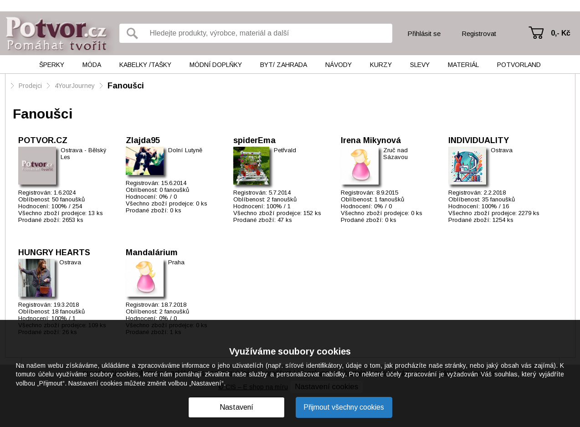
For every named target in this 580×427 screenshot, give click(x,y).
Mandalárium (152, 252)
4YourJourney (76, 85)
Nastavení (236, 407)
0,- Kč (560, 33)
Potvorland (519, 64)
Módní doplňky (216, 64)
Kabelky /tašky (145, 64)
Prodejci (30, 85)
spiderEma (254, 140)
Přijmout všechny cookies (343, 407)
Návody (338, 64)
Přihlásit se (424, 33)
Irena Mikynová (371, 140)
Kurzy (381, 64)
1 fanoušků (389, 199)
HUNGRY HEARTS (54, 252)
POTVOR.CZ (42, 140)
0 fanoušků (174, 189)
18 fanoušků (68, 311)
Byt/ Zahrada (283, 64)
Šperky (51, 64)
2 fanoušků (282, 199)
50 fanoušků (68, 199)
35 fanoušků (498, 199)
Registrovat (479, 33)
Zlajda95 (143, 140)
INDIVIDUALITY (478, 140)
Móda (91, 64)
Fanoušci (126, 85)
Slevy (420, 64)
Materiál (463, 64)
